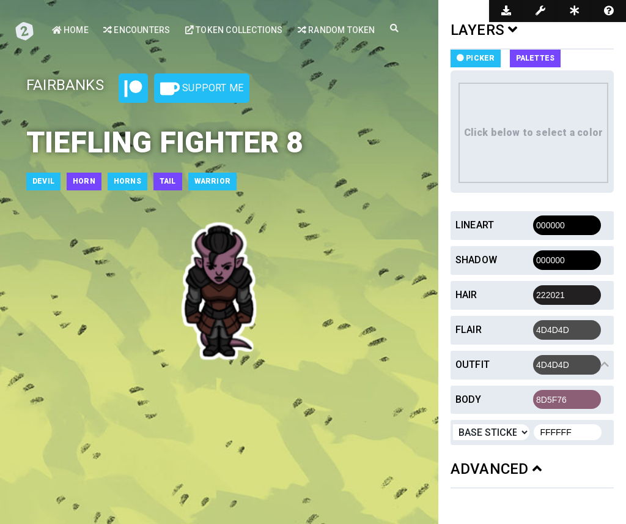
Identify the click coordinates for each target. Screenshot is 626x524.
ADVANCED (496, 468)
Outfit (472, 364)
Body (468, 399)
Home (70, 30)
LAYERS (484, 30)
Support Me (201, 89)
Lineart (474, 225)
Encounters (136, 30)
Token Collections (234, 30)
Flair (468, 329)
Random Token (336, 30)
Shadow (476, 260)
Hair (466, 295)
